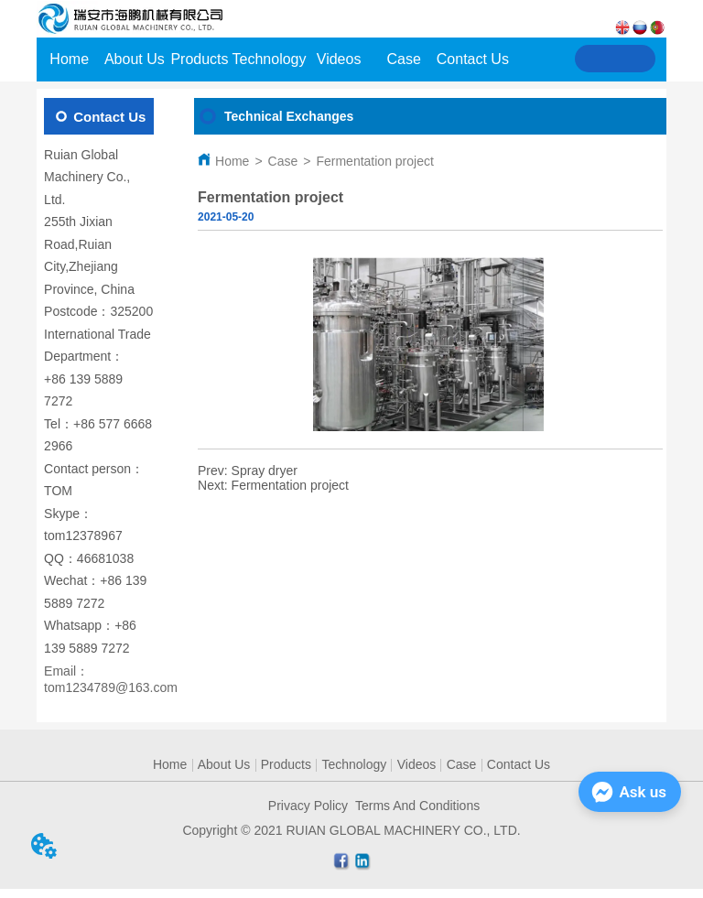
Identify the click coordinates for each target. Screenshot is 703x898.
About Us (224, 764)
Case (283, 161)
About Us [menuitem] (134, 59)
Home (232, 161)
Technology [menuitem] (270, 59)
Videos (417, 764)
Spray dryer (264, 470)
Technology (353, 764)
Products (286, 764)
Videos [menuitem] (339, 59)
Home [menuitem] (69, 59)
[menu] (273, 59)
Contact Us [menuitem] (473, 59)
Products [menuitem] (199, 59)
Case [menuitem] (404, 59)
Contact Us (518, 764)
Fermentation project (374, 161)
